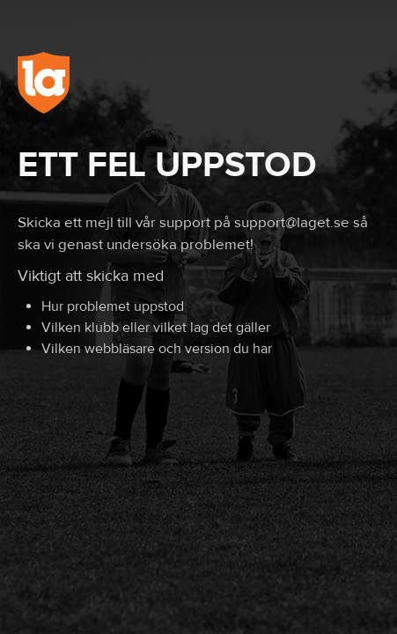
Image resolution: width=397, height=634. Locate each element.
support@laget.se (291, 222)
